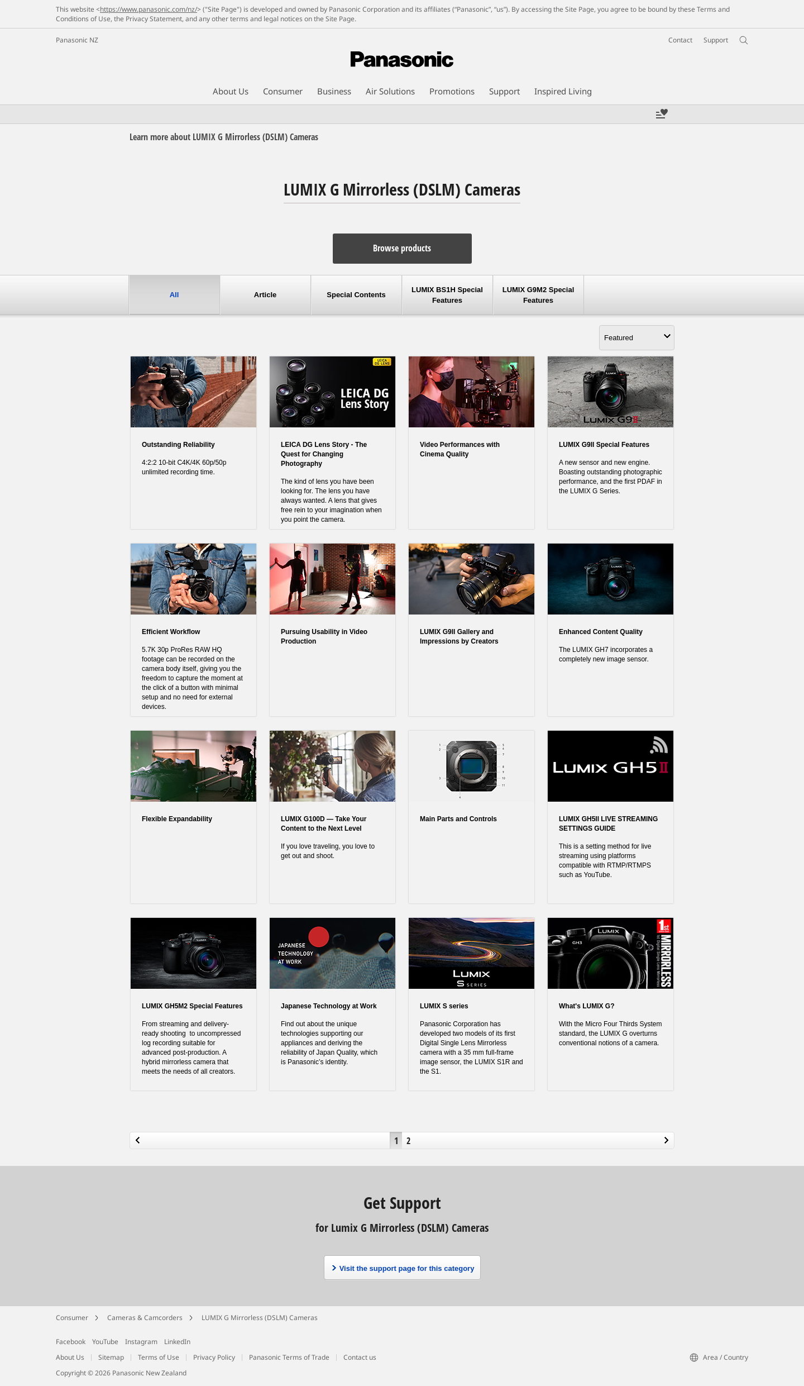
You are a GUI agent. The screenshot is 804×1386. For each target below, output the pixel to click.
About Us (70, 1357)
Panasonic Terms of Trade (289, 1357)
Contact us (359, 1357)
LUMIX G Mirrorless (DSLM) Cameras (260, 1317)
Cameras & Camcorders (145, 1317)
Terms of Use (158, 1357)
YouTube (105, 1341)
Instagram (141, 1341)
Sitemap (111, 1357)
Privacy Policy (214, 1357)
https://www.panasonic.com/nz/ (148, 9)
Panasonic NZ (77, 40)
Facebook (70, 1341)
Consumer (72, 1317)
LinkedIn (177, 1341)
